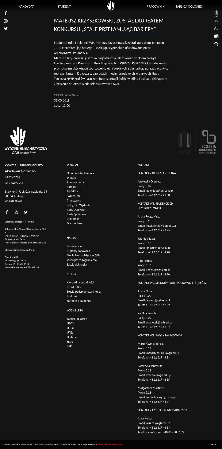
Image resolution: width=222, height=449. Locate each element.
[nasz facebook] (6, 13)
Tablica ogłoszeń (189, 7)
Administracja (75, 182)
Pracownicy (74, 200)
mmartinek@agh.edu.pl (161, 397)
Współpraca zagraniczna (82, 260)
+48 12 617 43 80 (159, 195)
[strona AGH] (216, 13)
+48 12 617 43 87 (159, 401)
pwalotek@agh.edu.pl (159, 322)
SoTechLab (73, 196)
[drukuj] (216, 36)
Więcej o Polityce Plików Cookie (110, 444)
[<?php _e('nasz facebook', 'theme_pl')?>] (6, 212)
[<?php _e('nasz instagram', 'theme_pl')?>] (16, 212)
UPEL (70, 332)
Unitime (72, 337)
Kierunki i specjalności (80, 282)
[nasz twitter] (6, 28)
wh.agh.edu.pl (13, 200)
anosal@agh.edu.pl (158, 300)
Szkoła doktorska (77, 264)
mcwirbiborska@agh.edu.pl (163, 353)
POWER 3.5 (74, 287)
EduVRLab (73, 191)
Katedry (71, 187)
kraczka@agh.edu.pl (158, 375)
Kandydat (26, 7)
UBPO (70, 328)
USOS (70, 323)
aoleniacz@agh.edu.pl (160, 190)
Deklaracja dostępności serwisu (19, 222)
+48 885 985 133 (173, 432)
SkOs (70, 341)
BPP (69, 346)
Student (64, 7)
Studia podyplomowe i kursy (84, 291)
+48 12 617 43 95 (159, 230)
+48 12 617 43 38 (159, 357)
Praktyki (72, 296)
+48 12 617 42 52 (159, 305)
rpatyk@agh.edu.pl (158, 270)
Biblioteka (73, 219)
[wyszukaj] (216, 44)
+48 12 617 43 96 (159, 274)
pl (216, 20)
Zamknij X (212, 444)
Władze (71, 177)
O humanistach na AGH (81, 173)
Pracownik (155, 7)
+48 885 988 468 (31, 268)
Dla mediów (74, 223)
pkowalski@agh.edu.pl (15, 261)
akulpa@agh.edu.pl (158, 423)
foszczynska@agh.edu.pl (161, 225)
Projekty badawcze (78, 251)
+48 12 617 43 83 (159, 427)
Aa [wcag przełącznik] (216, 28)
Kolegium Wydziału (78, 205)
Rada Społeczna (76, 214)
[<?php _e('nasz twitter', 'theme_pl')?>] (25, 212)
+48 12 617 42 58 (21, 264)
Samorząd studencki (79, 301)
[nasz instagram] (6, 21)
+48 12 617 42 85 (159, 379)
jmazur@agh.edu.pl (158, 248)
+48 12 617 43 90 (159, 252)
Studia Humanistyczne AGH (83, 255)
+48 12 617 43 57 (159, 327)
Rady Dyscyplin (76, 209)
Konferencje (74, 246)
